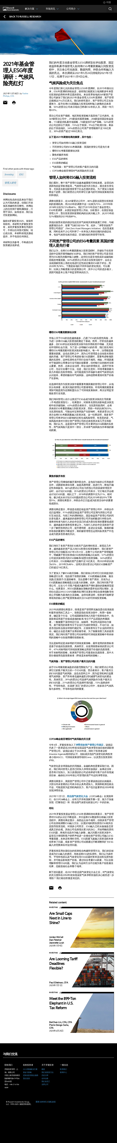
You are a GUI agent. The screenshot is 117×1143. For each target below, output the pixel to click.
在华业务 (45, 1078)
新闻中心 (63, 1072)
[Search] (110, 9)
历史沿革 (45, 1075)
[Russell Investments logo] (11, 9)
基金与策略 (27, 1072)
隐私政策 (52, 1102)
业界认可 (45, 1084)
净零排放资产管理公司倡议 (89, 744)
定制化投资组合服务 (30, 1075)
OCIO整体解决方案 (30, 1069)
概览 (43, 1069)
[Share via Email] (5, 102)
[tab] (107, 2)
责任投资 (26, 1078)
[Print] (14, 102)
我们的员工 (46, 1081)
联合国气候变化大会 (77, 796)
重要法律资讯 (41, 1102)
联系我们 (63, 1069)
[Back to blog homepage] (22, 16)
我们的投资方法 (47, 1072)
